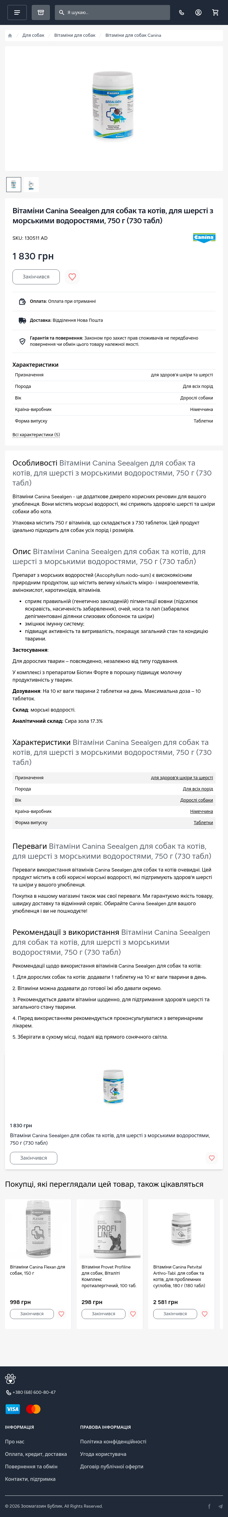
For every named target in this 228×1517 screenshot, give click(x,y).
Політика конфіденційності (113, 1442)
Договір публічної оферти (111, 1467)
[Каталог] (41, 12)
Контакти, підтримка (30, 1479)
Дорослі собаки (196, 800)
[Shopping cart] (215, 12)
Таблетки (203, 822)
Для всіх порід (198, 789)
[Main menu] (17, 12)
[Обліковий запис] (198, 12)
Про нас (14, 1442)
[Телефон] (181, 12)
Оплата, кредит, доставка (36, 1454)
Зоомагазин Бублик (41, 1506)
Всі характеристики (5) (36, 434)
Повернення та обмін (31, 1467)
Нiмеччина (201, 811)
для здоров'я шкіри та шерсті (182, 777)
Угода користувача (103, 1454)
